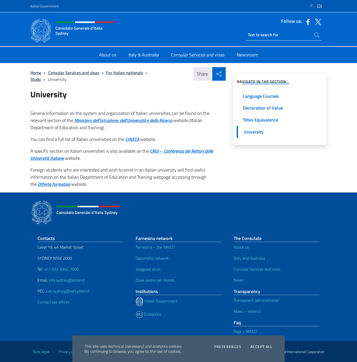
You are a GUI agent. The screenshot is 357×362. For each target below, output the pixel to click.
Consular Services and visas (73, 72)
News (238, 280)
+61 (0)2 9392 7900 (61, 269)
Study (35, 79)
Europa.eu (148, 314)
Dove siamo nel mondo (155, 280)
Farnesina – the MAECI (155, 247)
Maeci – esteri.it (247, 311)
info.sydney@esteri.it (67, 280)
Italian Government (44, 6)
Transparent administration (256, 300)
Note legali (41, 352)
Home (35, 72)
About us (241, 247)
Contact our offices (53, 302)
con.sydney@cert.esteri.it (67, 291)
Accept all (261, 346)
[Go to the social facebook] (307, 21)
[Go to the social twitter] (317, 21)
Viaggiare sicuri (148, 269)
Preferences (227, 346)
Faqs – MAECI (245, 331)
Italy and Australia (249, 258)
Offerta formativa (54, 184)
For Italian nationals (124, 72)
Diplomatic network (152, 258)
